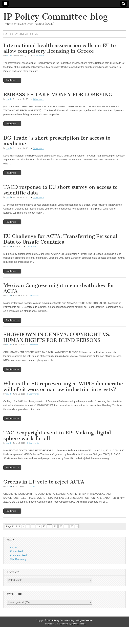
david (8, 55)
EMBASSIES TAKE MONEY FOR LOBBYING (58, 95)
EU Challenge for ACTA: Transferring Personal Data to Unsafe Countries (60, 239)
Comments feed (18, 555)
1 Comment (30, 246)
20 (44, 526)
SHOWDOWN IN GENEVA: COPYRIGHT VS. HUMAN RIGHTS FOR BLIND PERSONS (56, 337)
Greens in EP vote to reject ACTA (43, 482)
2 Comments (38, 148)
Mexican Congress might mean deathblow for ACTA (58, 288)
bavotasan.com (78, 624)
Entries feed (16, 551)
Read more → (12, 80)
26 (72, 526)
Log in (13, 547)
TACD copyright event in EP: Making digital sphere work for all (57, 435)
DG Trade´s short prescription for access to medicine (56, 141)
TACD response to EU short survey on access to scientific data (60, 190)
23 (61, 526)
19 (38, 526)
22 (55, 526)
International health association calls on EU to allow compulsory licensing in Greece (59, 48)
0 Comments (38, 55)
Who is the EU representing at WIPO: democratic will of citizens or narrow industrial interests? (63, 386)
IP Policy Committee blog (55, 16)
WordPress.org (18, 559)
